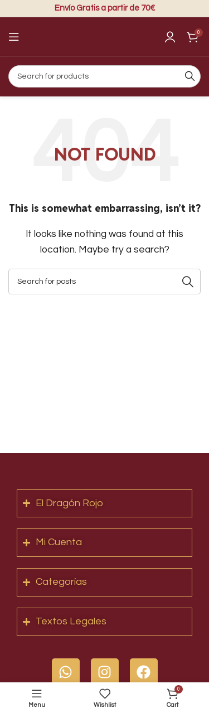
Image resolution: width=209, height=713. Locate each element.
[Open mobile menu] (14, 37)
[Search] (104, 76)
